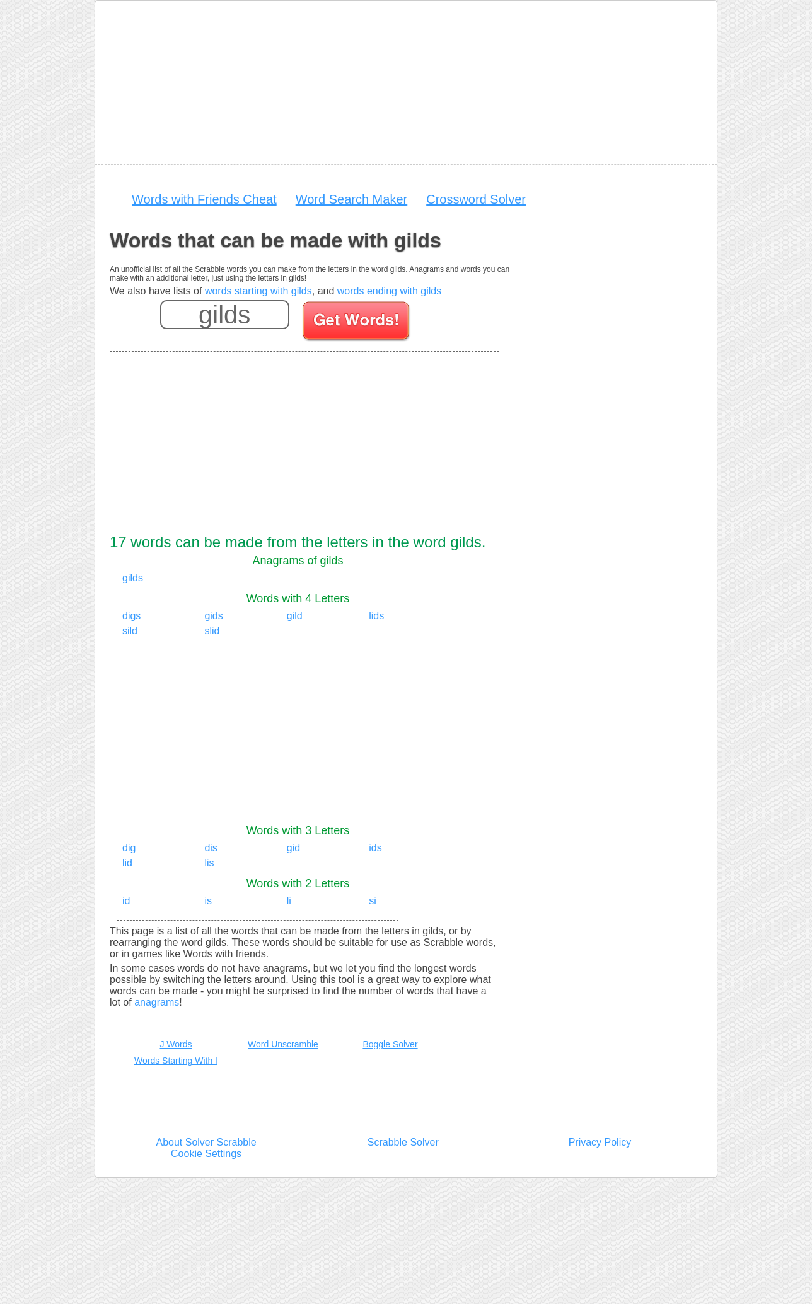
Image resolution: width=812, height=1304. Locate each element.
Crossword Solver (476, 199)
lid (127, 863)
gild (295, 615)
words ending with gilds (389, 291)
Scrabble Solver (403, 1142)
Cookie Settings (206, 1153)
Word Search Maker (351, 199)
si (372, 900)
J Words (176, 1044)
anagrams (156, 1002)
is (208, 900)
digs (131, 615)
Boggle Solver (389, 1044)
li (289, 900)
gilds (132, 578)
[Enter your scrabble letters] (224, 314)
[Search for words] (357, 323)
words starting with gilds (258, 291)
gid (293, 847)
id (126, 900)
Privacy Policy (600, 1142)
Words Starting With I (176, 1061)
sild (129, 631)
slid (211, 631)
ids (375, 847)
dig (129, 847)
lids (376, 615)
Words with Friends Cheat (204, 199)
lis (209, 863)
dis (210, 847)
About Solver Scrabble (206, 1142)
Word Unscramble (283, 1044)
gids (213, 615)
